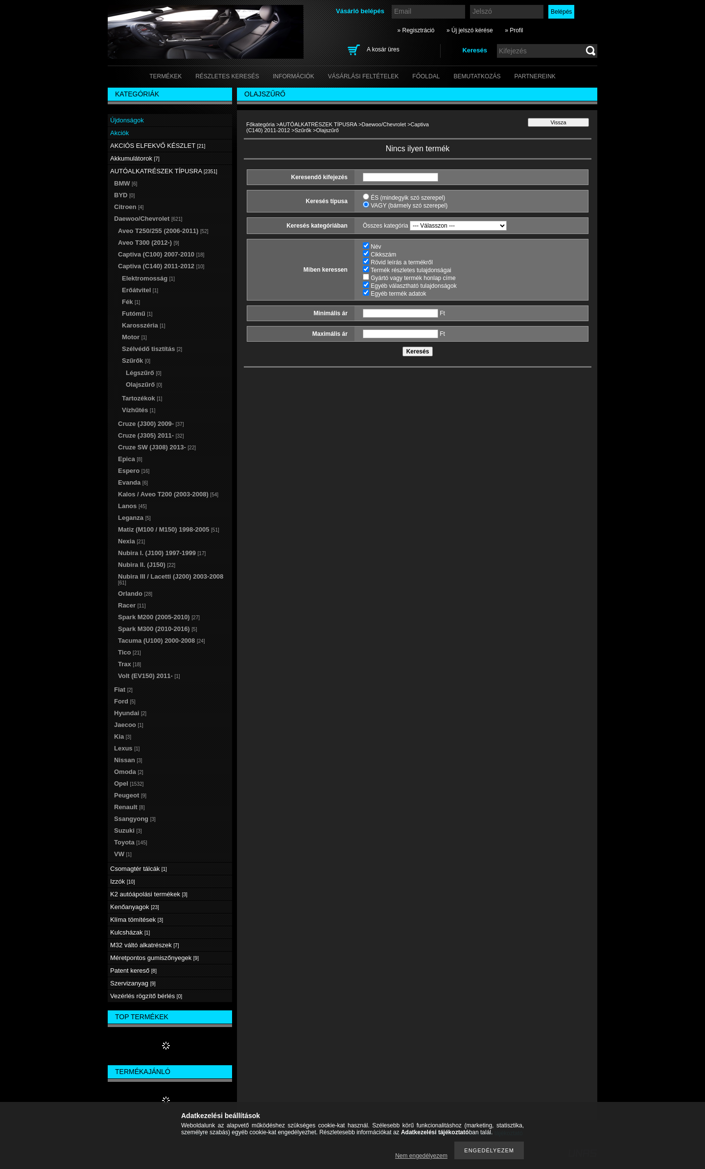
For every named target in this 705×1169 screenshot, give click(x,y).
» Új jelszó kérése (469, 30)
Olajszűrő (144, 384)
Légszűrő (144, 372)
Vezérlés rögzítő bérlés (146, 996)
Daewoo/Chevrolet (384, 124)
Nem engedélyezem (421, 1155)
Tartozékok (142, 398)
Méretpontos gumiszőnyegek (154, 957)
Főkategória (260, 124)
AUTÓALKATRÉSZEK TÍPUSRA (318, 124)
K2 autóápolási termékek (149, 894)
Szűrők (303, 130)
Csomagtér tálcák (138, 868)
